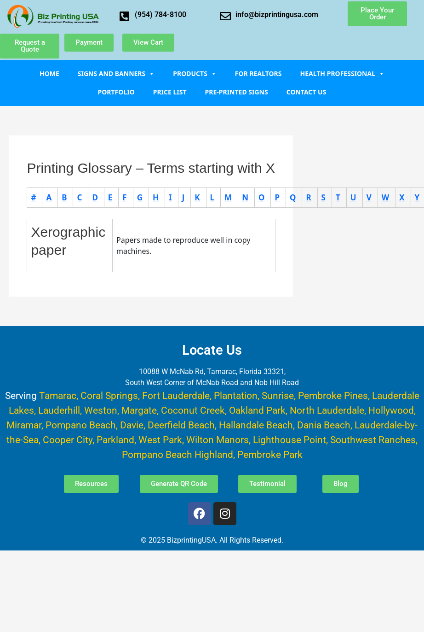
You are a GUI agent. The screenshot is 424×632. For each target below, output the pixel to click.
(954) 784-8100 (160, 14)
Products (195, 73)
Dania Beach (323, 425)
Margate (139, 410)
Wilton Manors (217, 439)
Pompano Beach (81, 425)
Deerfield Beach (181, 425)
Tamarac (57, 395)
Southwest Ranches (373, 439)
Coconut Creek (193, 410)
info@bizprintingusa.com (276, 14)
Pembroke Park (270, 454)
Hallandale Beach (256, 425)
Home (49, 73)
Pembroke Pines (333, 395)
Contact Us (306, 92)
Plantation (236, 395)
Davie (131, 425)
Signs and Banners (116, 73)
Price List (170, 92)
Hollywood (391, 410)
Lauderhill (59, 410)
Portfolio (116, 92)
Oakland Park (257, 410)
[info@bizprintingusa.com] (225, 16)
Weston (100, 410)
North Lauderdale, (328, 410)
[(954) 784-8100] (124, 16)
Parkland (115, 439)
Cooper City (67, 439)
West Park (160, 439)
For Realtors (258, 73)
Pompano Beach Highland (177, 454)
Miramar (23, 425)
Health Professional (342, 73)
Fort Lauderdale (176, 395)
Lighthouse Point (289, 439)
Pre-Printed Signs (236, 92)
